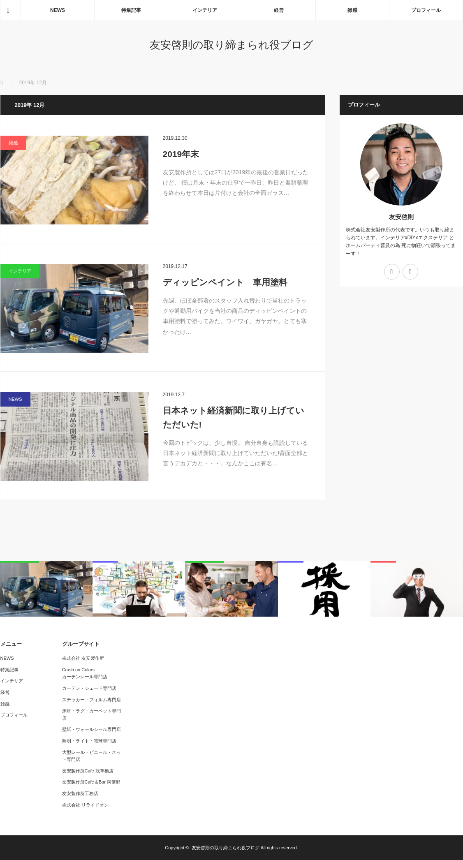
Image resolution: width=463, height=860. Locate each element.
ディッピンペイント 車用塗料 (225, 282)
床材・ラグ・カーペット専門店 (91, 714)
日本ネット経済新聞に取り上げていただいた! (233, 417)
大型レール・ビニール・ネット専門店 (91, 756)
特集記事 (131, 10)
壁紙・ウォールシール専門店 (91, 729)
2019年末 (181, 154)
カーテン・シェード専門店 (89, 688)
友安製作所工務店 (80, 793)
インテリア (204, 10)
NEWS (57, 10)
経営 (279, 10)
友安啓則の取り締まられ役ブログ (231, 44)
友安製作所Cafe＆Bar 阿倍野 (91, 781)
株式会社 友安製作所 (83, 658)
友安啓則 (401, 216)
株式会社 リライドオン (85, 804)
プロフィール (426, 10)
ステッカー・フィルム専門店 (91, 699)
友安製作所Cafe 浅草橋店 (87, 770)
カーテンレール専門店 (84, 676)
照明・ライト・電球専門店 (89, 740)
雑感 (352, 10)
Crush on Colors (78, 669)
